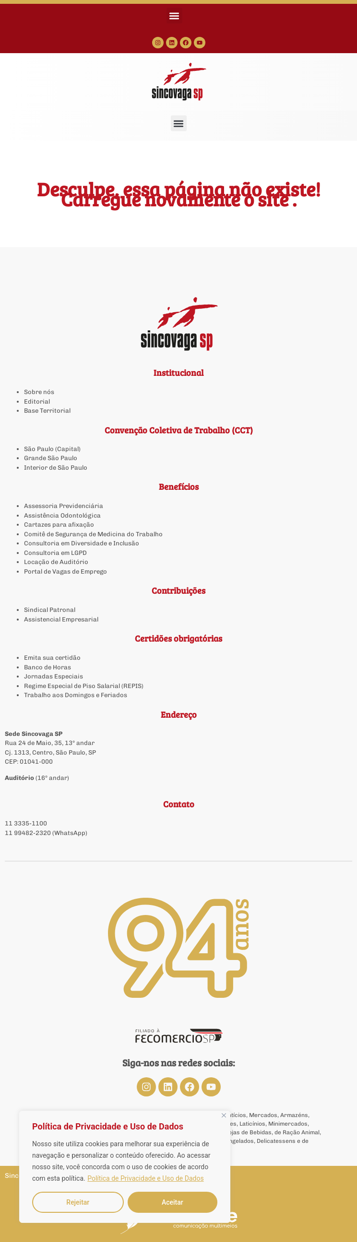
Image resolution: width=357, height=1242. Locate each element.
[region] (124, 1167)
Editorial (37, 401)
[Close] (224, 1115)
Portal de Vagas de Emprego (65, 571)
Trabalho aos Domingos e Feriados (76, 695)
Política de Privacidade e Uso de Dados (145, 1178)
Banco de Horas (47, 667)
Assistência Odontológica (62, 515)
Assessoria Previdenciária (63, 505)
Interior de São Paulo (55, 467)
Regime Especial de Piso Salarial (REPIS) (83, 685)
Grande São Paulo (50, 458)
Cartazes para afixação (59, 524)
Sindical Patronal (49, 609)
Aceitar (172, 1202)
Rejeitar (77, 1202)
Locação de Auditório (56, 561)
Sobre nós (39, 391)
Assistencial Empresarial (61, 619)
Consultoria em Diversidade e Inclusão (81, 543)
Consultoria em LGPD (55, 552)
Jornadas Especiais (53, 676)
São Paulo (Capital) (52, 448)
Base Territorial (47, 410)
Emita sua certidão (52, 657)
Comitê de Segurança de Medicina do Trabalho (93, 534)
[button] (174, 15)
